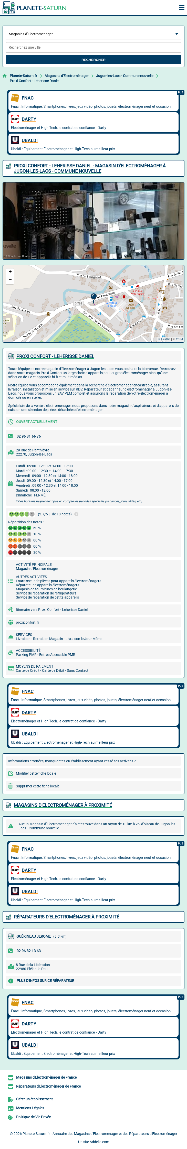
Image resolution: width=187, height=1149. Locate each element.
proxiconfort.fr (27, 622)
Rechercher (93, 60)
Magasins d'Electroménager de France (46, 1077)
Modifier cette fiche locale (36, 773)
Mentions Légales (30, 1108)
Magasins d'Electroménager (67, 76)
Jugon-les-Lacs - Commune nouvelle (124, 76)
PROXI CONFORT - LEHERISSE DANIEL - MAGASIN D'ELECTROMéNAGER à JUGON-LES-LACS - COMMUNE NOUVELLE (90, 168)
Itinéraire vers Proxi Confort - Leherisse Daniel (52, 610)
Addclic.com (99, 1142)
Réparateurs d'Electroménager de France (48, 1086)
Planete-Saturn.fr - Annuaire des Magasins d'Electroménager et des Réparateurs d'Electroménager (100, 1134)
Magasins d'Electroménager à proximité (63, 805)
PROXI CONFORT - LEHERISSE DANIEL (55, 356)
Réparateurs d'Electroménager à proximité (66, 916)
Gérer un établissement (34, 1099)
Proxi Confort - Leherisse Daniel (34, 81)
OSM (179, 339)
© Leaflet (164, 339)
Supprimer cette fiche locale (37, 786)
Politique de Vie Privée (33, 1117)
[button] (93, 298)
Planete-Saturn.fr (23, 76)
